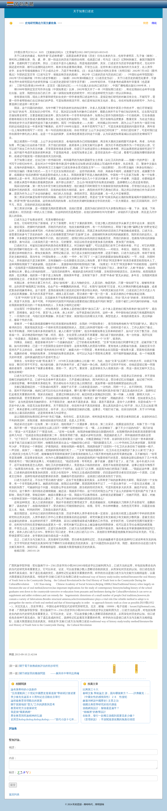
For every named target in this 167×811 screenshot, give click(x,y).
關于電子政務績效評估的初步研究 (38, 665)
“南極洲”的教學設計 (94, 712)
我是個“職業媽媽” (21, 712)
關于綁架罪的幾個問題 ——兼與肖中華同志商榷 (49, 673)
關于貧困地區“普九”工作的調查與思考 (33, 704)
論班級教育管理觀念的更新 (26, 700)
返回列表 (14, 794)
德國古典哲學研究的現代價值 (100, 704)
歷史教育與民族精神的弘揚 (26, 715)
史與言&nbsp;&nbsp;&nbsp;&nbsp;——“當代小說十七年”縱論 (45, 719)
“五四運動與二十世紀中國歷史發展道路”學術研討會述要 (43, 693)
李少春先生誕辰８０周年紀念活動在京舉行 (35, 697)
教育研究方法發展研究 (24, 708)
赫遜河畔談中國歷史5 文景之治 (101, 700)
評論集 (13, 728)
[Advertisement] (68, 35)
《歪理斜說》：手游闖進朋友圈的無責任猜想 (109, 719)
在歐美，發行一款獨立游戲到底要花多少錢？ (109, 715)
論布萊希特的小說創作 (24, 689)
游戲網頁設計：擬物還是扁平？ (101, 708)
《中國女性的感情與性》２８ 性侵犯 (105, 697)
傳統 (154, 23)
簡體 (145, 23)
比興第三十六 (90, 689)
